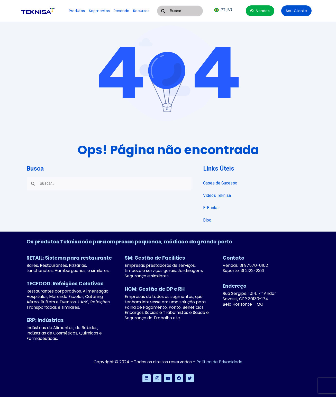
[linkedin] (146, 378)
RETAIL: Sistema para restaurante (69, 257)
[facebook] (179, 378)
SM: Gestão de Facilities (155, 257)
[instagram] (157, 378)
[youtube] (168, 378)
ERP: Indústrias (45, 320)
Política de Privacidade (219, 362)
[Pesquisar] (163, 10)
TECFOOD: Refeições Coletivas (65, 283)
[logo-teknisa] (38, 9)
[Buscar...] (109, 183)
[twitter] (190, 378)
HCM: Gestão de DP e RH (155, 289)
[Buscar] (180, 10)
